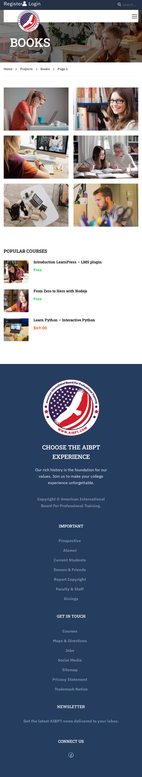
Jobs (69, 650)
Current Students (70, 559)
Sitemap (70, 669)
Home (8, 69)
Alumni (70, 550)
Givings (71, 598)
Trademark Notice (71, 689)
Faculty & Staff (70, 588)
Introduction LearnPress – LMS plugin (68, 261)
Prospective (70, 540)
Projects (26, 69)
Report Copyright (70, 579)
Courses (69, 631)
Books (45, 69)
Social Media (70, 660)
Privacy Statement (69, 679)
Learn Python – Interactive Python (64, 319)
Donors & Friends (70, 569)
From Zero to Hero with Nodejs (60, 290)
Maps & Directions (70, 640)
